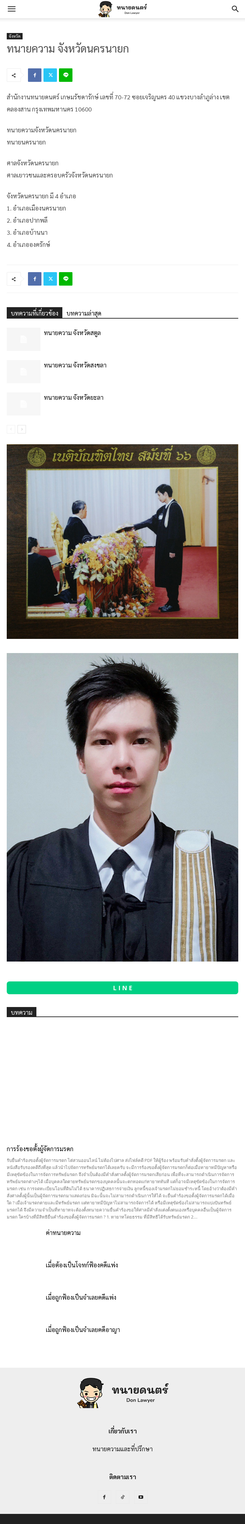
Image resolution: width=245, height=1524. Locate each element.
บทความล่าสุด (83, 313)
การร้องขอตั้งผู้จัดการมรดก (40, 1149)
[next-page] (22, 429)
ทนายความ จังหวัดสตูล (72, 332)
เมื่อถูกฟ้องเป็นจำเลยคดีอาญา (83, 1329)
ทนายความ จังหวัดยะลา (73, 397)
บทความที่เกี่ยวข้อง (34, 313)
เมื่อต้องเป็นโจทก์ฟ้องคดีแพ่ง (82, 1265)
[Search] (235, 9)
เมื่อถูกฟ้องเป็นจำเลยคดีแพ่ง (81, 1297)
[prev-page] (11, 429)
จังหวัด (15, 36)
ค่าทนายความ (63, 1232)
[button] (11, 9)
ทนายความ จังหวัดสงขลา (75, 365)
